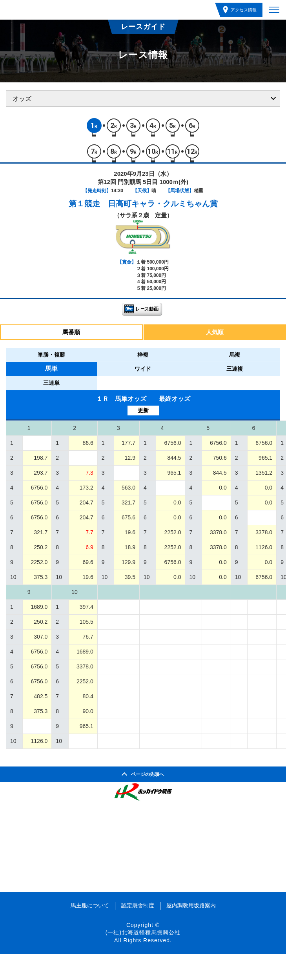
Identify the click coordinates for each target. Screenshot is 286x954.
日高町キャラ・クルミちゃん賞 (163, 203)
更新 (143, 410)
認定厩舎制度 (137, 905)
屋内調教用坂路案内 (191, 905)
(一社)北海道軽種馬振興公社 (143, 932)
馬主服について (90, 905)
